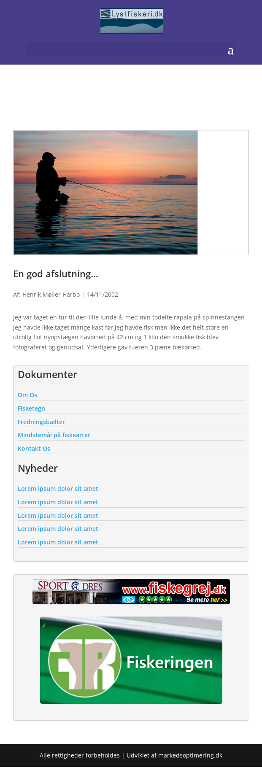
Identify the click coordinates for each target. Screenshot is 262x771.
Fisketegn (31, 408)
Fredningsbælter (41, 422)
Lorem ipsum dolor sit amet (58, 488)
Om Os (27, 395)
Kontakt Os (34, 448)
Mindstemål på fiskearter (54, 435)
